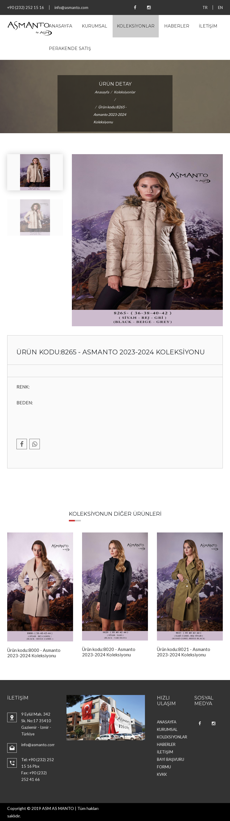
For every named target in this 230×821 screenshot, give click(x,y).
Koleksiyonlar (124, 92)
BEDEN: (24, 402)
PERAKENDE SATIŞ (70, 48)
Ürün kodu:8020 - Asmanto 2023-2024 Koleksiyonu (108, 652)
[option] (40, 595)
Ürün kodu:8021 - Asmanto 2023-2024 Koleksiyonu (183, 652)
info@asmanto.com (71, 7)
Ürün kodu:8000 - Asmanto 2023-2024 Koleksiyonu (33, 652)
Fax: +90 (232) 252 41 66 (34, 776)
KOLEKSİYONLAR (136, 26)
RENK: (23, 386)
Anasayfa (102, 92)
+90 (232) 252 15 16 (25, 7)
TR (205, 7)
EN (220, 7)
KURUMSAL (94, 26)
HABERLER (176, 26)
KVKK (162, 774)
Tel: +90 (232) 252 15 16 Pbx (37, 763)
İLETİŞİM (208, 26)
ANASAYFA (60, 26)
